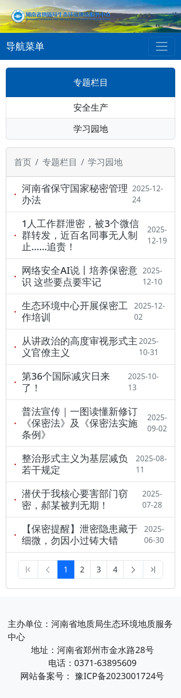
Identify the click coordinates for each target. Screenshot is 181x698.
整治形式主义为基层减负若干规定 (75, 464)
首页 (22, 162)
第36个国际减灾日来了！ (66, 382)
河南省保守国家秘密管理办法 (75, 194)
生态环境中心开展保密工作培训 (75, 311)
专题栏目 (90, 82)
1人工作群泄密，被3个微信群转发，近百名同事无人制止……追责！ (80, 235)
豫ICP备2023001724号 (119, 676)
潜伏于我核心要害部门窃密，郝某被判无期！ (75, 499)
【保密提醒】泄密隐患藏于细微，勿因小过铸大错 (80, 534)
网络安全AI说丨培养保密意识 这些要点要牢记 (80, 276)
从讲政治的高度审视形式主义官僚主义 (80, 346)
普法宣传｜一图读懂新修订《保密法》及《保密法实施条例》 (80, 423)
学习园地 (90, 128)
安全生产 (90, 107)
